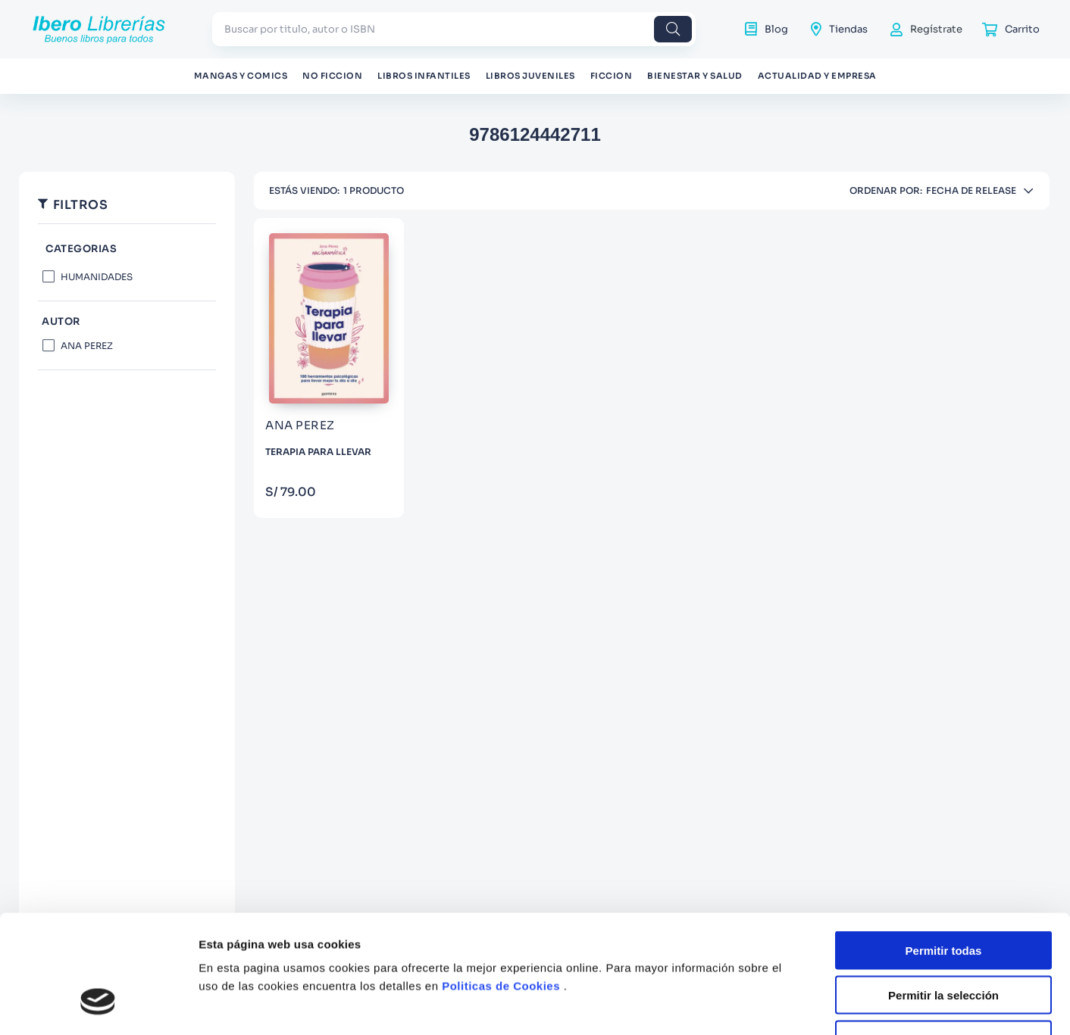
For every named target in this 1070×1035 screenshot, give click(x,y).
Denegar (943, 919)
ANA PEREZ (87, 345)
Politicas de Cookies (501, 866)
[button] (127, 249)
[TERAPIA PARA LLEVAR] (329, 368)
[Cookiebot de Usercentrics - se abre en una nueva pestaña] (98, 987)
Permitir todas (944, 831)
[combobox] (454, 29)
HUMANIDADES (97, 276)
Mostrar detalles (820, 986)
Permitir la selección (943, 874)
